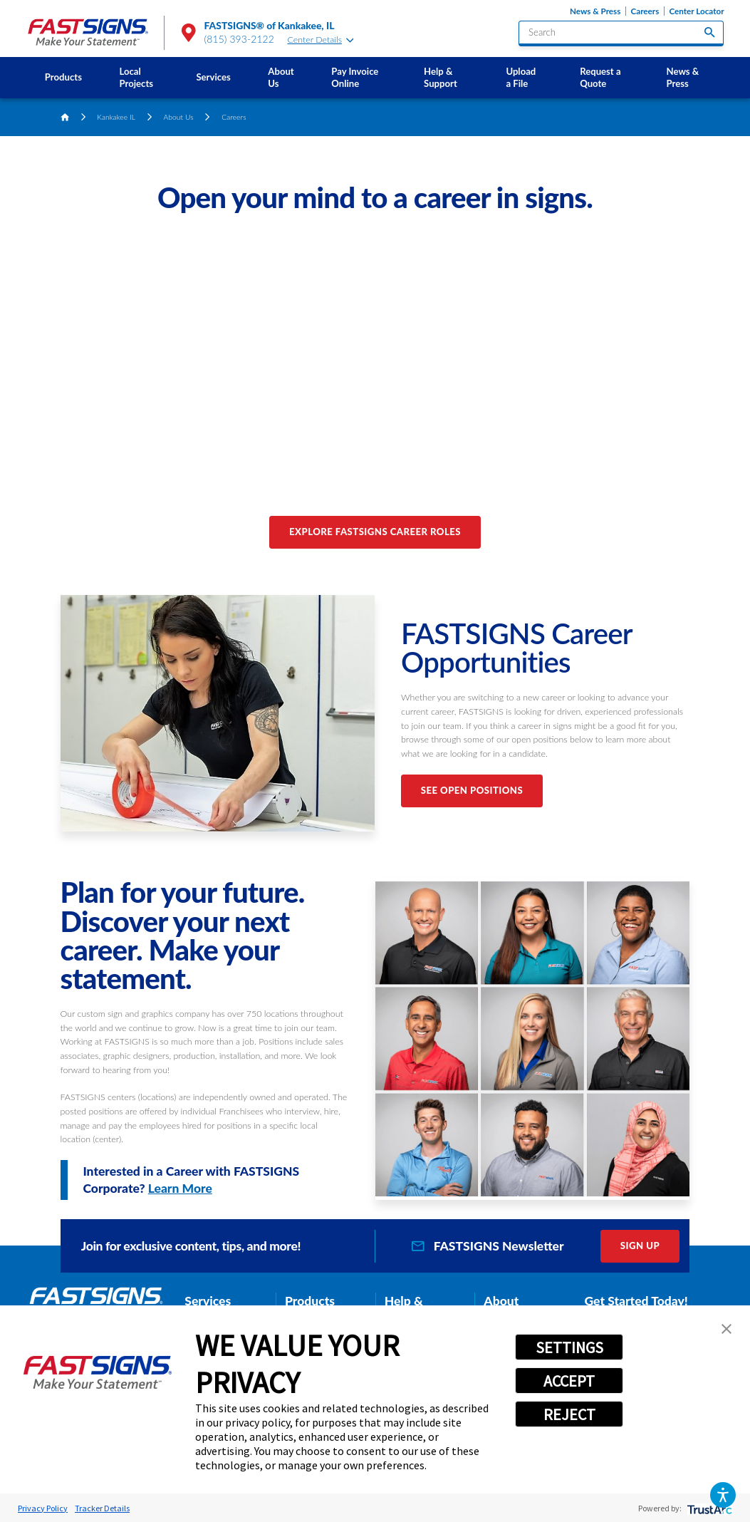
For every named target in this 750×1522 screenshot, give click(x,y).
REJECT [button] (569, 1414)
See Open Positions (472, 790)
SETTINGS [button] (569, 1347)
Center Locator (696, 11)
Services (213, 77)
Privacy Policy (43, 1508)
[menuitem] (63, 77)
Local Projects (137, 78)
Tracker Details (102, 1508)
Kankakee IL (116, 117)
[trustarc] (708, 1508)
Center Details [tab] (321, 39)
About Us (280, 78)
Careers (645, 11)
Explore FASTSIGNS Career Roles (375, 531)
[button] (723, 1495)
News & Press (595, 11)
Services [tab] (207, 1300)
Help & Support (440, 78)
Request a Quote (600, 78)
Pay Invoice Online (354, 78)
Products (63, 77)
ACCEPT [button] (569, 1381)
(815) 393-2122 (239, 39)
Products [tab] (310, 1300)
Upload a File (521, 78)
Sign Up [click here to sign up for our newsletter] (640, 1245)
